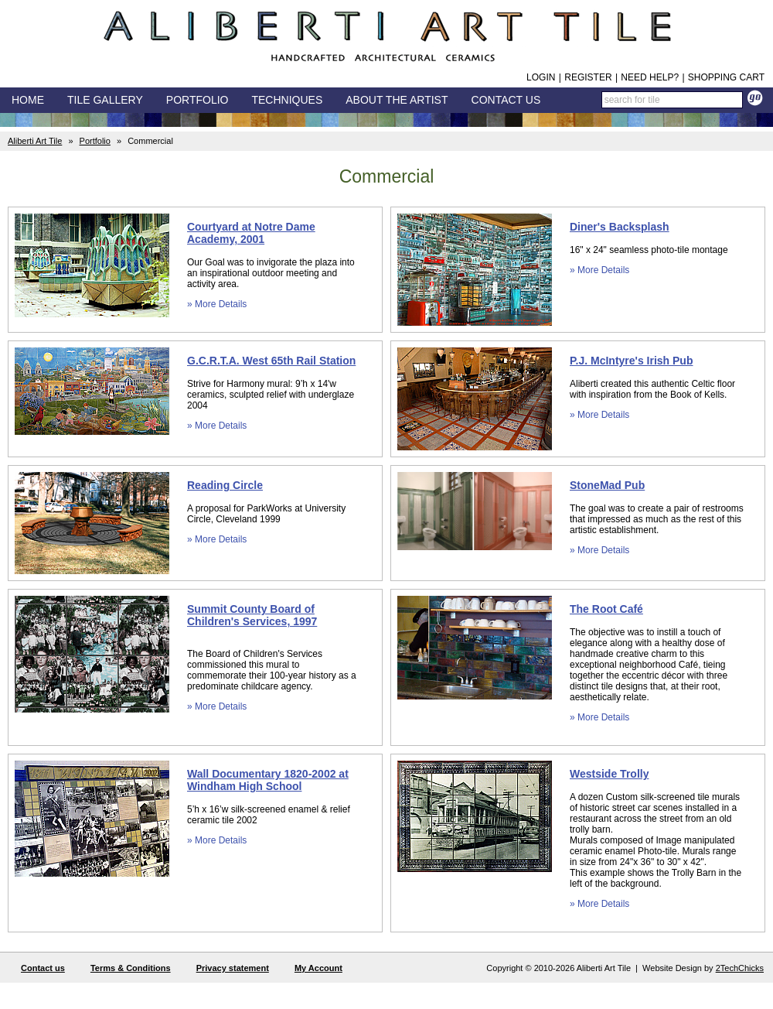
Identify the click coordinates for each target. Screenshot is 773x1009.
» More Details (217, 304)
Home (28, 100)
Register (587, 77)
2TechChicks (740, 968)
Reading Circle (225, 485)
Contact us (43, 968)
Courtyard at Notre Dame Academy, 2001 (251, 233)
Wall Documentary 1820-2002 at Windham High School (268, 780)
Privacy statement (232, 968)
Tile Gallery (105, 100)
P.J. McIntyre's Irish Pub (631, 360)
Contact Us (506, 100)
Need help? (650, 77)
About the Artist (397, 100)
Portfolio (95, 140)
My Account (318, 968)
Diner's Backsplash (619, 227)
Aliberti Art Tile (35, 140)
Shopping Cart (726, 77)
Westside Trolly (609, 774)
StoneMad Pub (607, 485)
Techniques (286, 100)
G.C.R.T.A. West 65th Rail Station (271, 360)
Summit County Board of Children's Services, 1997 (252, 615)
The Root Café (606, 609)
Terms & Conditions (130, 968)
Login (540, 77)
